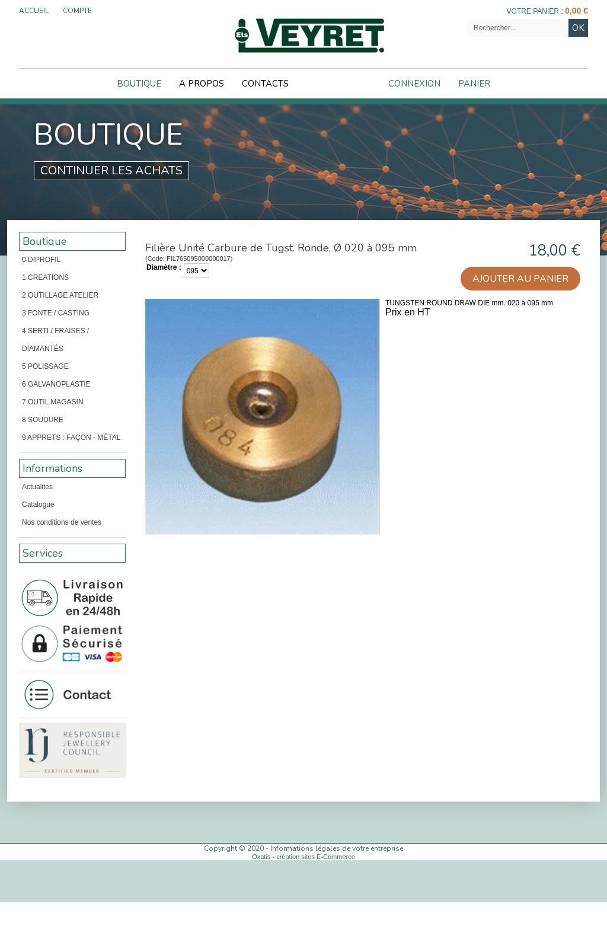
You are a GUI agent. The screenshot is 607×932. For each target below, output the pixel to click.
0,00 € (576, 10)
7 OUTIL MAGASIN (53, 402)
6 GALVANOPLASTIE (56, 384)
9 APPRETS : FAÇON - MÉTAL (71, 437)
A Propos (201, 84)
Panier (474, 84)
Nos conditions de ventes (61, 522)
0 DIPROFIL (41, 260)
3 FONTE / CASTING (56, 313)
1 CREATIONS (45, 277)
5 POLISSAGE (45, 366)
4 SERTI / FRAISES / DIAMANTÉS (55, 340)
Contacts (265, 84)
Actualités (37, 487)
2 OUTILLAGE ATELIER (60, 295)
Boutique (139, 84)
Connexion (414, 84)
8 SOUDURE (42, 420)
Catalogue (38, 504)
